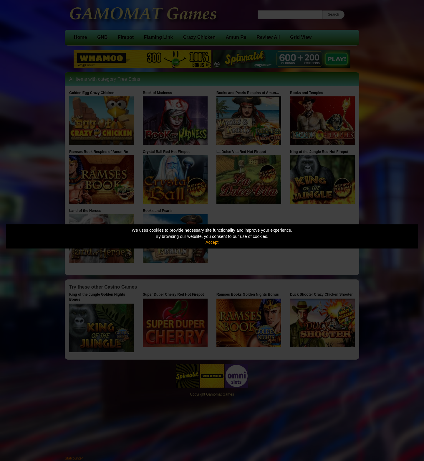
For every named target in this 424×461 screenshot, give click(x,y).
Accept (212, 242)
